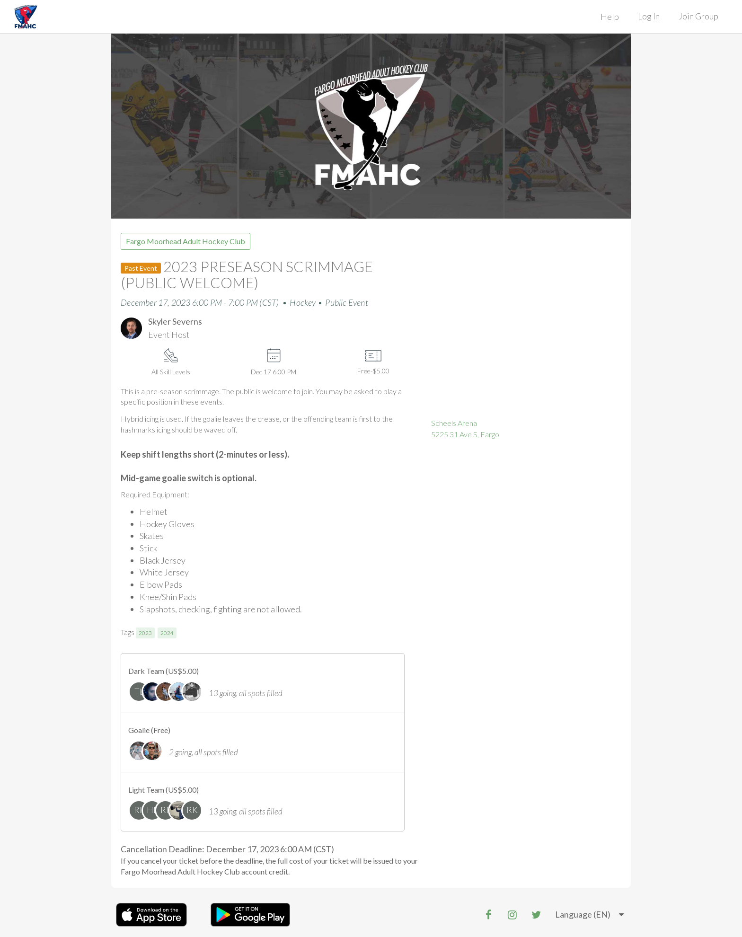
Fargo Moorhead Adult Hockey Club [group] (185, 241)
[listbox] (589, 915)
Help (610, 16)
